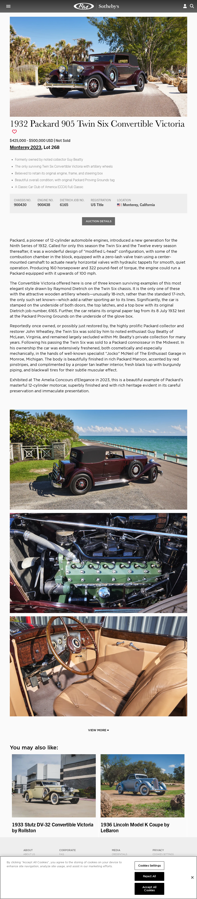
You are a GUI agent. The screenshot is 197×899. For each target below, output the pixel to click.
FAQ (61, 854)
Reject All (149, 876)
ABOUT (28, 850)
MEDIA (116, 850)
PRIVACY (158, 850)
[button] (185, 6)
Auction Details (98, 221)
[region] (98, 877)
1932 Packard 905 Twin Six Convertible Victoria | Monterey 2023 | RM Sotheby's (96, 6)
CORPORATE (67, 850)
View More (98, 730)
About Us (29, 854)
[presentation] (12, 794)
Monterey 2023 (25, 147)
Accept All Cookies (149, 889)
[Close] (192, 877)
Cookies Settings (163, 854)
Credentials (119, 854)
